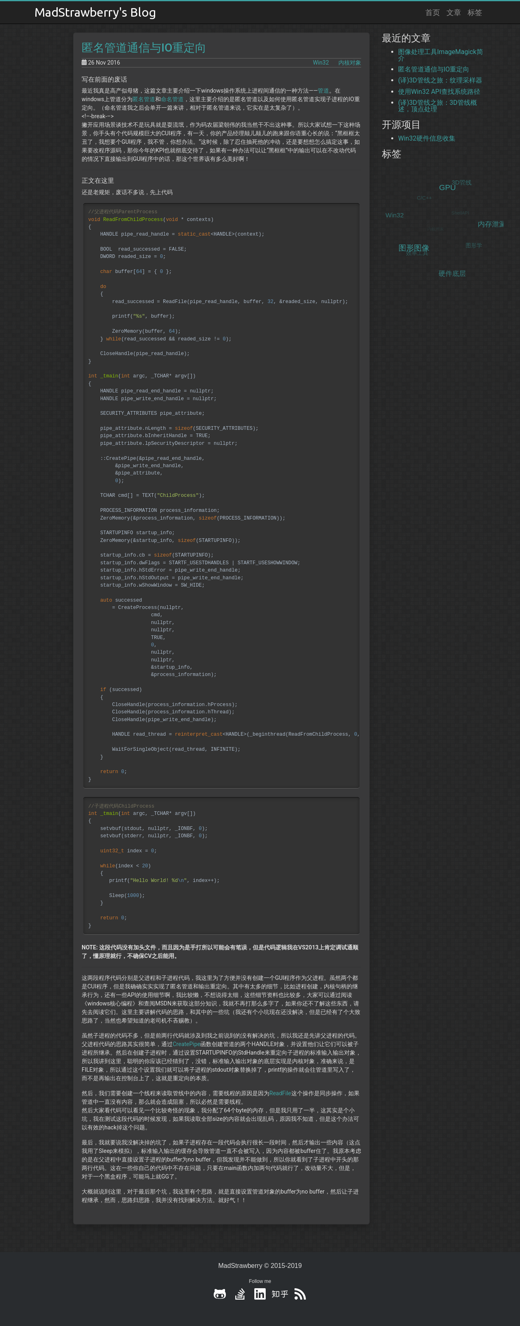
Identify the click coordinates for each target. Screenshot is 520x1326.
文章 (453, 12)
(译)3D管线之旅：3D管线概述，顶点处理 (437, 106)
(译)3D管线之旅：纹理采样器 (440, 80)
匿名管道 (143, 99)
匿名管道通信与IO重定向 (144, 47)
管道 (323, 90)
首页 (432, 12)
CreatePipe (186, 1044)
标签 (475, 12)
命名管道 (172, 99)
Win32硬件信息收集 (426, 138)
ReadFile (280, 1093)
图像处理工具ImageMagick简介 (440, 55)
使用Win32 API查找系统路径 (439, 91)
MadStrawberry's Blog (95, 12)
